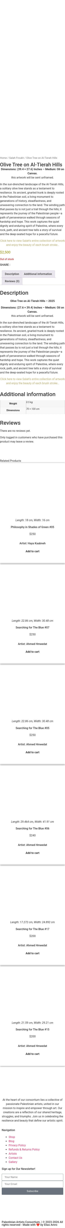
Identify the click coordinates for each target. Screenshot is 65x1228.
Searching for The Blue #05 (32, 728)
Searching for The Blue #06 (32, 828)
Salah (25, 240)
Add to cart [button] (33, 551)
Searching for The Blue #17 (32, 929)
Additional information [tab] (38, 274)
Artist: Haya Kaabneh (32, 543)
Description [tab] (12, 274)
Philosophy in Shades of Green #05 (32, 527)
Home (3, 157)
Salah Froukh (16, 157)
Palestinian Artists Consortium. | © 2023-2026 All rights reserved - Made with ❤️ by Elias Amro (32, 1223)
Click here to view (11, 240)
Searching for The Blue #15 (32, 1029)
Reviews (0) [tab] (12, 281)
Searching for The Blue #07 (32, 627)
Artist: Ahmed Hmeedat (32, 644)
